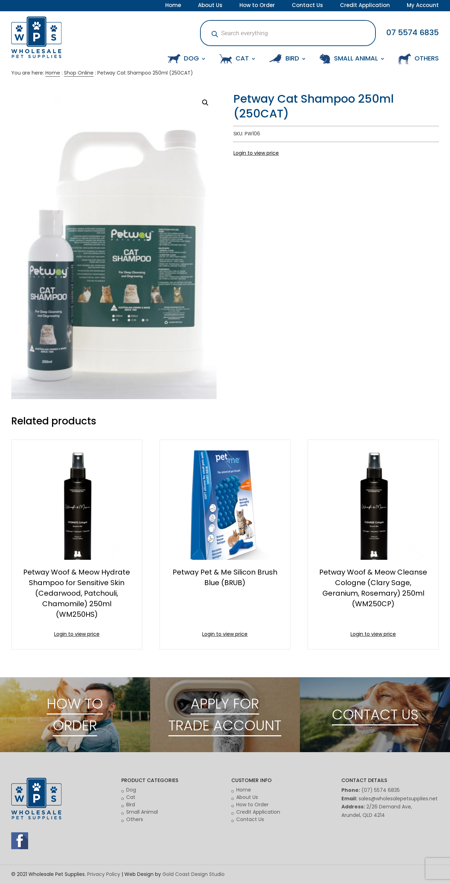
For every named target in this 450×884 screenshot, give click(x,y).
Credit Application (365, 6)
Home (173, 6)
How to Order (257, 6)
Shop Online (79, 72)
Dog (131, 789)
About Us (210, 6)
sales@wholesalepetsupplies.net (398, 798)
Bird (130, 804)
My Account (423, 6)
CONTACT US (375, 714)
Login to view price (256, 152)
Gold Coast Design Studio (193, 874)
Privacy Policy (103, 874)
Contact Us (307, 6)
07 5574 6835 (412, 32)
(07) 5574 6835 (380, 790)
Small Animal (142, 811)
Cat (130, 797)
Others (134, 819)
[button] (205, 102)
